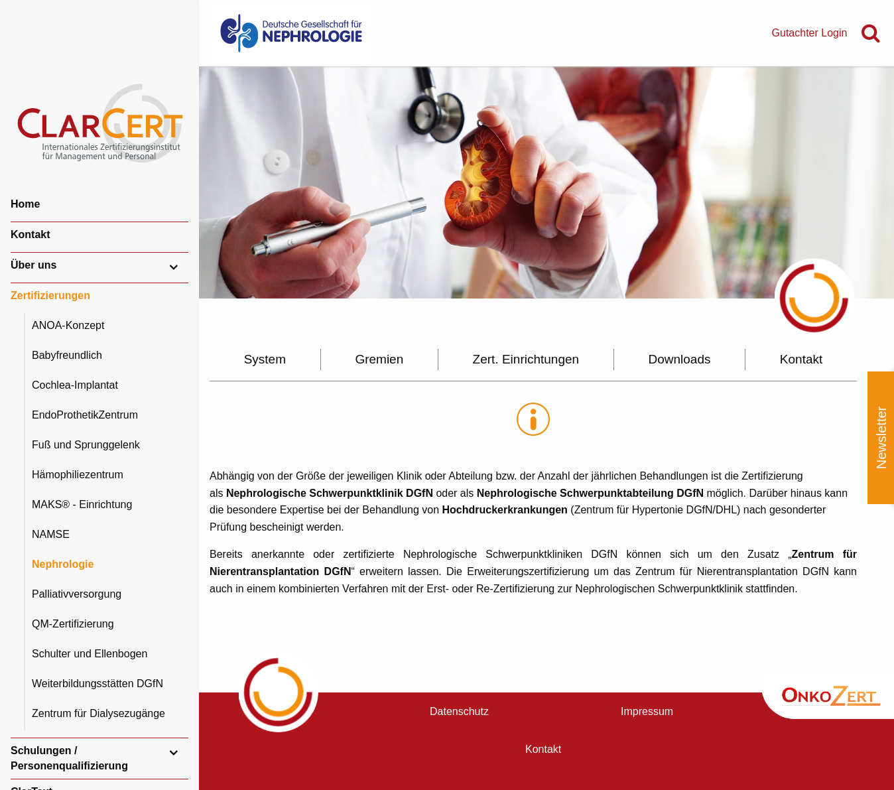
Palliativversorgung (76, 594)
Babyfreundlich (67, 355)
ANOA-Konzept (68, 325)
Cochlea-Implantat (75, 385)
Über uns (33, 265)
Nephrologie (63, 564)
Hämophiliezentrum (77, 474)
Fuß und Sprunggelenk (86, 444)
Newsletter (881, 438)
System (265, 359)
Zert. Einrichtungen (526, 359)
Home (25, 204)
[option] (546, 182)
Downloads (680, 359)
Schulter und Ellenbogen (89, 653)
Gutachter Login (810, 32)
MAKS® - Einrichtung (82, 504)
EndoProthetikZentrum (85, 415)
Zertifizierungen (50, 295)
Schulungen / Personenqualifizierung (69, 758)
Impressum (647, 711)
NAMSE (51, 534)
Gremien (379, 359)
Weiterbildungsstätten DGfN (97, 683)
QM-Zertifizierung (73, 623)
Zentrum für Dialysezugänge (98, 713)
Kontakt (30, 234)
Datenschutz (459, 711)
